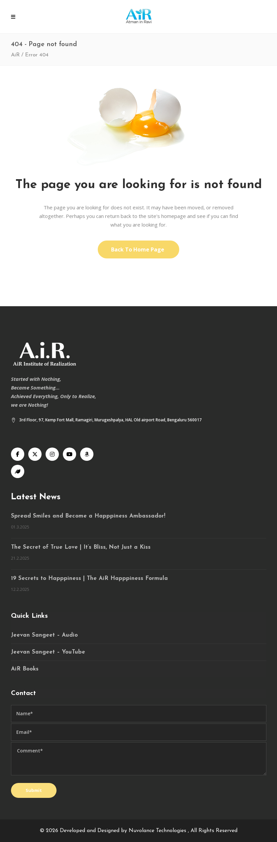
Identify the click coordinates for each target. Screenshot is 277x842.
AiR (15, 55)
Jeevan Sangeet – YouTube (48, 652)
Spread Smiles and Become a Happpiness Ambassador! (88, 516)
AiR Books (25, 669)
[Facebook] (17, 454)
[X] (35, 454)
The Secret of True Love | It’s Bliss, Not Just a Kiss (81, 547)
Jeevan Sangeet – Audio (44, 635)
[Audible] (86, 454)
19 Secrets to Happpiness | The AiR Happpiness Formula (89, 578)
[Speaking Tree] (17, 471)
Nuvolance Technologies (158, 830)
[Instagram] (52, 454)
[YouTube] (69, 454)
